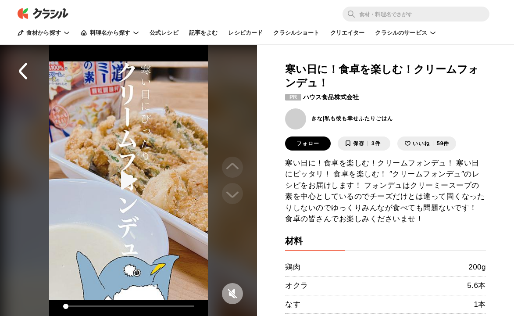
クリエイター (347, 32)
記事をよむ (203, 32)
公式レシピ (164, 32)
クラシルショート (296, 32)
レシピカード (245, 32)
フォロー (307, 143)
